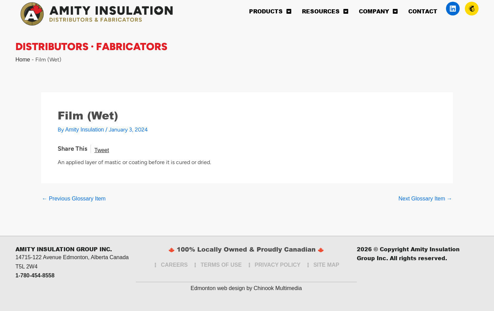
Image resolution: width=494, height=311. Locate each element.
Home (22, 59)
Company (378, 11)
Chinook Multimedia (278, 288)
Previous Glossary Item (74, 198)
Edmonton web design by (221, 288)
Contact (422, 11)
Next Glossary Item (425, 198)
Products (270, 11)
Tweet (101, 150)
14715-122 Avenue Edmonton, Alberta (61, 257)
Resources (325, 11)
